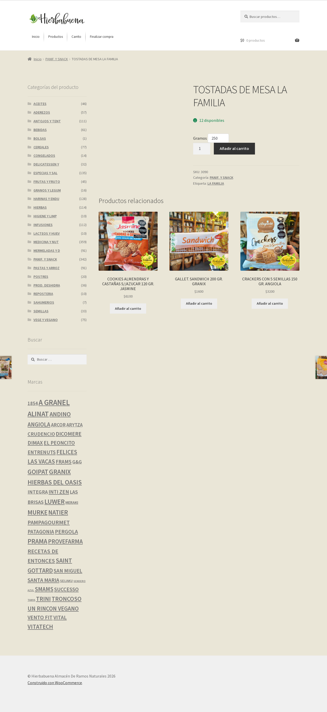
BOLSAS (39, 138)
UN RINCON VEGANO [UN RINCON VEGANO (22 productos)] (53, 608)
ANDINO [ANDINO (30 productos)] (60, 414)
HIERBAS (40, 207)
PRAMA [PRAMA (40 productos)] (37, 541)
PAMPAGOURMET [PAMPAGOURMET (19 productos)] (49, 522)
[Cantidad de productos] (202, 149)
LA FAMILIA (215, 183)
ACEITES (39, 103)
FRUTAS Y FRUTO (46, 181)
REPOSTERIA (43, 293)
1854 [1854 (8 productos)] (33, 403)
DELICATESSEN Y (46, 164)
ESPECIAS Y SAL (45, 173)
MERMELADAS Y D (46, 250)
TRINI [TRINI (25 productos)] (43, 598)
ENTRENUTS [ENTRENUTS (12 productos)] (42, 452)
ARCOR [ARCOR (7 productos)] (58, 425)
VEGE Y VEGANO (45, 319)
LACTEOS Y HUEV (46, 233)
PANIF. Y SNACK (56, 59)
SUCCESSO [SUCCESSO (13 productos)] (66, 589)
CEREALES (41, 147)
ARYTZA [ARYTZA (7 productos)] (74, 425)
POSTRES (40, 276)
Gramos (200, 138)
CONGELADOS (44, 155)
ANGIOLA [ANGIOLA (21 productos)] (39, 424)
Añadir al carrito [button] (128, 308)
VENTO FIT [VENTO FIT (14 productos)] (40, 617)
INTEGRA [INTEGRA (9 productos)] (38, 492)
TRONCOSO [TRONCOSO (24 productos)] (66, 598)
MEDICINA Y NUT (46, 242)
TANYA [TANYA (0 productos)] (31, 600)
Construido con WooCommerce (55, 682)
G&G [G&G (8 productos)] (77, 462)
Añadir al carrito (234, 148)
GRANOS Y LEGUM (47, 190)
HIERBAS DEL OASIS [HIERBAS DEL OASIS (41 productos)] (55, 482)
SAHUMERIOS (43, 302)
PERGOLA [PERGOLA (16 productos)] (66, 531)
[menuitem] (36, 36)
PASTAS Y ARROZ (46, 268)
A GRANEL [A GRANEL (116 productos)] (54, 402)
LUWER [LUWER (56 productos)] (54, 501)
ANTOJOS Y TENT (47, 121)
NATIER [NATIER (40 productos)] (58, 512)
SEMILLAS (41, 311)
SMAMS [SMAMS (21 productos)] (44, 589)
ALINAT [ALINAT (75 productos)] (38, 413)
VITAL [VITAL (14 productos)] (60, 617)
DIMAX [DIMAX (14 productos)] (35, 442)
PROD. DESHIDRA (46, 285)
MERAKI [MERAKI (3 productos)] (71, 502)
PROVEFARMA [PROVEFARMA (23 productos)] (65, 541)
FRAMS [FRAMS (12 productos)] (64, 461)
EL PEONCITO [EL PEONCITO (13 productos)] (59, 442)
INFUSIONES (43, 224)
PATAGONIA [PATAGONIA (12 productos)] (41, 531)
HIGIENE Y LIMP (45, 216)
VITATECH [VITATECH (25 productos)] (40, 626)
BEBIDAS (40, 129)
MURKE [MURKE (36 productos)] (38, 512)
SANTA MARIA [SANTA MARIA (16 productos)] (43, 580)
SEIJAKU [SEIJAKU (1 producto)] (66, 581)
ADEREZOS (41, 112)
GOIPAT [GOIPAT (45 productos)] (38, 472)
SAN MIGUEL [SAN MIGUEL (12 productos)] (68, 570)
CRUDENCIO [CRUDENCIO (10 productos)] (41, 434)
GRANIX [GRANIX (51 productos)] (60, 471)
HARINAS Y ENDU (46, 198)
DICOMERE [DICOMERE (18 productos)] (68, 433)
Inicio (38, 59)
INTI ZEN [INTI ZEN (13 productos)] (59, 491)
